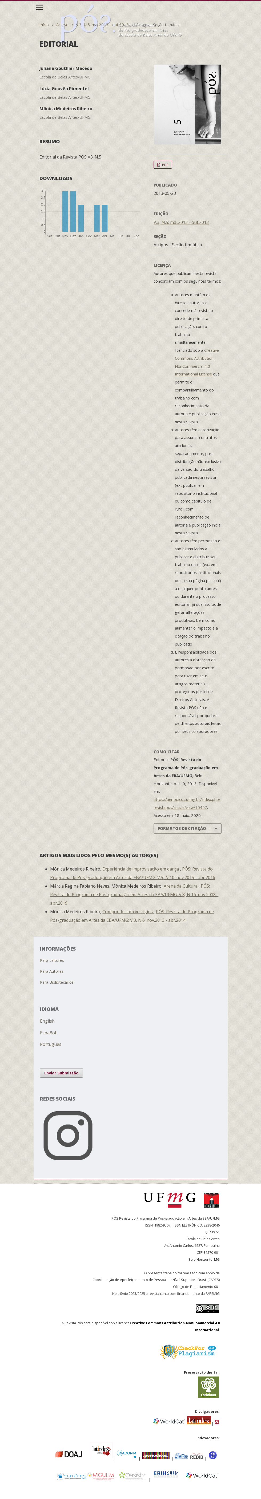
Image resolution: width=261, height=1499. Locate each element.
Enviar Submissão (61, 1072)
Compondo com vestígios (128, 912)
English (47, 1021)
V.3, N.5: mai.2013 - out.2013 (102, 24)
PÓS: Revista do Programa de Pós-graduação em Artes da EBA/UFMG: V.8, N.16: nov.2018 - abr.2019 (134, 894)
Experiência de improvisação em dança (141, 869)
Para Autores (51, 971)
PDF (164, 164)
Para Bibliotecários (57, 982)
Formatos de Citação (182, 828)
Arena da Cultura (181, 886)
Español (48, 1033)
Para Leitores (52, 960)
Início (44, 24)
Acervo (62, 24)
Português (50, 1044)
